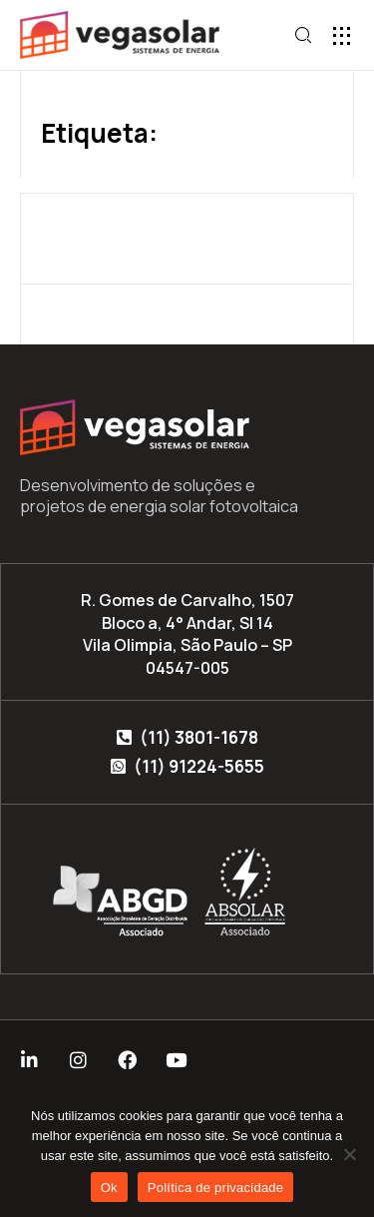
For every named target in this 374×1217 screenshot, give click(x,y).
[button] (341, 35)
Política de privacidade (216, 1187)
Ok (109, 1187)
